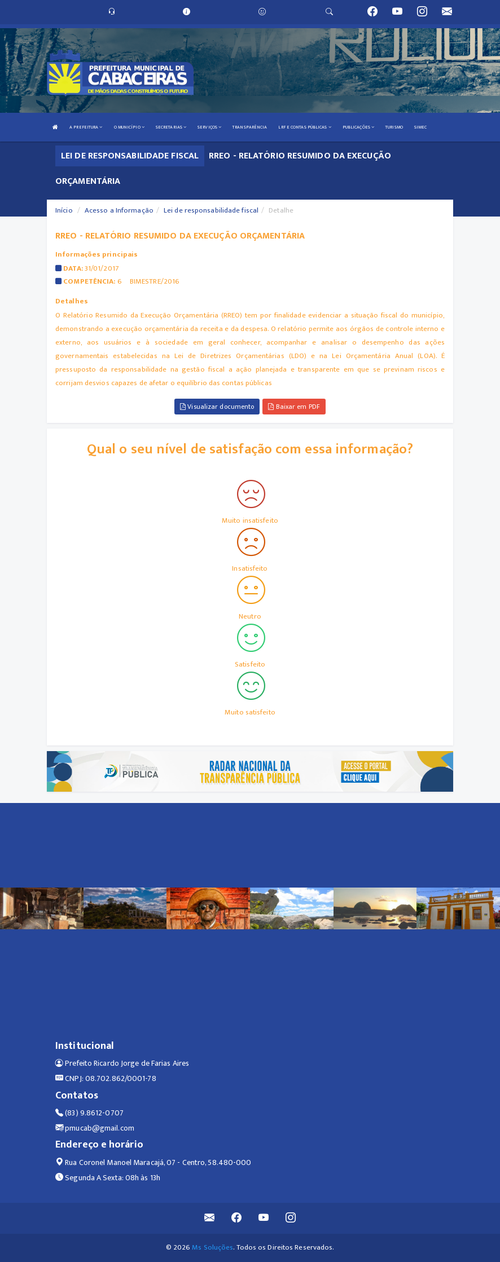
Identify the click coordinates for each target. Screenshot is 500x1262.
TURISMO (394, 127)
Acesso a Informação (119, 210)
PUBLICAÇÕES (358, 127)
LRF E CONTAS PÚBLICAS (304, 127)
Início (64, 210)
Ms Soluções (212, 1247)
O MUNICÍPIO (129, 127)
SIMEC (420, 127)
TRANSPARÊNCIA (250, 127)
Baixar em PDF (294, 406)
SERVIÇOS (209, 127)
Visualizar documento (217, 406)
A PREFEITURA (85, 127)
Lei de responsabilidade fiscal (211, 210)
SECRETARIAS (171, 127)
